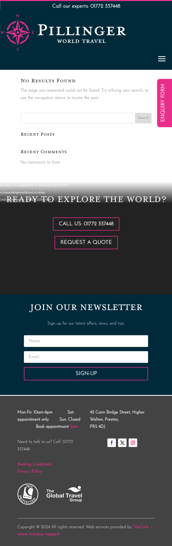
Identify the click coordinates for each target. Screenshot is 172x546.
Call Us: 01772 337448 (86, 224)
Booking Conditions (34, 464)
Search (143, 118)
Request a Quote (86, 242)
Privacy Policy (29, 472)
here (74, 427)
